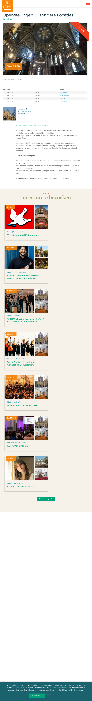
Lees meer (72, 687)
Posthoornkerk (64, 96)
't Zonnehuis (18, 232)
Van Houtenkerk (20, 272)
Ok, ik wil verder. (37, 695)
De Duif (62, 99)
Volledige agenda (46, 499)
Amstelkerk (18, 483)
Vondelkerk (63, 93)
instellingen (51, 694)
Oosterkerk (63, 102)
